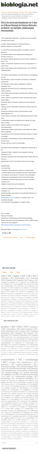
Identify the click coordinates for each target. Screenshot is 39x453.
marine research (32, 393)
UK (29, 276)
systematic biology (16, 433)
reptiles (17, 397)
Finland (7, 284)
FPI (27, 350)
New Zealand (15, 288)
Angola (19, 310)
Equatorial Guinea (30, 303)
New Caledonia (27, 301)
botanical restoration (7, 431)
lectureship (8, 341)
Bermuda (4, 308)
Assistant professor (23, 337)
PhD (26, 12)
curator (21, 346)
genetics (34, 368)
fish (8, 376)
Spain (30, 12)
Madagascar (25, 295)
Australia (34, 278)
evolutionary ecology (24, 376)
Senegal (28, 297)
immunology (5, 416)
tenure (31, 333)
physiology (34, 410)
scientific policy (6, 420)
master (35, 335)
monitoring (6, 378)
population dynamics (12, 403)
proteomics (4, 433)
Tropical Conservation (20, 422)
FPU (5, 352)
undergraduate (6, 343)
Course (22, 331)
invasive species (17, 393)
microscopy (27, 437)
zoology (22, 406)
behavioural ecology (30, 374)
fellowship (4, 344)
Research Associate (21, 341)
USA (3, 276)
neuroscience (30, 405)
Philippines (4, 305)
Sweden (20, 280)
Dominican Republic (17, 303)
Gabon (33, 293)
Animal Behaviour (24, 365)
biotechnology (27, 397)
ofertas (21, 12)
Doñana (17, 301)
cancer (7, 386)
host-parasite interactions (26, 414)
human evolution (33, 423)
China (21, 291)
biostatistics (34, 384)
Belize (11, 301)
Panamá (4, 288)
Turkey (24, 306)
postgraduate (12, 354)
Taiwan (36, 312)
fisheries (32, 380)
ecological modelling (24, 378)
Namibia (33, 295)
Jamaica (8, 316)
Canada (9, 280)
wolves (33, 429)
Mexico (3, 291)
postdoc (5, 327)
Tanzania (12, 305)
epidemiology (7, 437)
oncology (33, 431)
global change (9, 418)
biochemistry (24, 388)
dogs (17, 431)
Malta (13, 316)
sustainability (34, 386)
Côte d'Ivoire (26, 310)
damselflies (35, 435)
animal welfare (33, 406)
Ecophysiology (5, 422)
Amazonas (4, 297)
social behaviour (9, 414)
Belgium (8, 290)
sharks (36, 412)
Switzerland (20, 278)
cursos (36, 337)
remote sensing (29, 399)
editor (11, 352)
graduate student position (22, 352)
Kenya (3, 293)
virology (6, 425)
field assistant (27, 329)
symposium (34, 350)
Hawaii (12, 291)
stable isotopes (26, 425)
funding (18, 333)
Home (4, 12)
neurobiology (30, 418)
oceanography (15, 399)
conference (9, 337)
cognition (18, 395)
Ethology (27, 433)
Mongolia (33, 310)
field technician (7, 331)
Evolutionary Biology (18, 368)
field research (33, 339)
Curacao (13, 314)
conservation (8, 359)
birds (3, 368)
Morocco (4, 310)
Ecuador (35, 288)
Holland (17, 306)
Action (7, 412)
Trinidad (35, 297)
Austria (12, 282)
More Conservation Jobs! (11, 321)
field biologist (21, 339)
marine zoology (17, 437)
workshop (13, 348)
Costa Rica (22, 282)
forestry (12, 380)
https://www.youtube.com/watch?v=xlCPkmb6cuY (16, 225)
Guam (33, 308)
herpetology (29, 408)
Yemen (24, 316)
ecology (12, 362)
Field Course (9, 339)
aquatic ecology (10, 388)
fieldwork (18, 343)
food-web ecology (14, 435)
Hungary (14, 299)
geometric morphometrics (21, 427)
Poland (26, 288)
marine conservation (30, 371)
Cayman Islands (31, 305)
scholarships (30, 343)
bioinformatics (11, 371)
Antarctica (31, 291)
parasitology (11, 423)
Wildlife (8, 374)
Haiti (32, 314)
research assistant (20, 335)
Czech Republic (18, 284)
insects (7, 391)
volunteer (34, 327)
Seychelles (4, 295)
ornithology (32, 359)
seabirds (13, 406)
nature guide (34, 344)
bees (20, 418)
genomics (5, 365)
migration (27, 412)
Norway (21, 286)
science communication (9, 401)
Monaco (18, 316)
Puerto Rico (32, 299)
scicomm (5, 335)
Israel (26, 293)
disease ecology (29, 403)
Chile (11, 295)
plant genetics (21, 423)
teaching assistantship (32, 354)
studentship (21, 354)
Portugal (4, 282)
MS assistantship (25, 348)
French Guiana (24, 308)
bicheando (10, 438)
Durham (20, 314)
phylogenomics (22, 410)
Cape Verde (6, 314)
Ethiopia (26, 314)
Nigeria (3, 312)
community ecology (31, 395)
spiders (26, 429)
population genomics (19, 416)
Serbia (8, 312)
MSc (33, 341)
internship (11, 329)
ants (33, 420)
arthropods (16, 412)
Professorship (9, 346)
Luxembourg (23, 299)
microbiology (21, 382)
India (17, 295)
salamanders (26, 435)
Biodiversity (27, 362)
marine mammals (31, 372)
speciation (15, 425)
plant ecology (33, 382)
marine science (10, 384)
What (18, 272)
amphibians (27, 390)
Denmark (31, 286)
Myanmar (12, 310)
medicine (7, 397)
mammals (22, 380)
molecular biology (13, 12)
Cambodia (13, 308)
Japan (10, 293)
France (31, 280)
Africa (29, 284)
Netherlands (9, 286)
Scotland (32, 290)
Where (5, 272)
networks (25, 431)
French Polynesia (6, 306)
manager (4, 348)
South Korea (15, 312)
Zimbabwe (30, 316)
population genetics (19, 386)
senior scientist (19, 350)
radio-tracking (16, 429)
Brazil (16, 290)
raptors (3, 406)
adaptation (34, 401)
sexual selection (21, 420)
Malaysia (20, 297)
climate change (27, 366)
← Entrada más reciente (9, 237)
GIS (17, 374)
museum (8, 395)
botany (3, 380)
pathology (17, 438)
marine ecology (12, 372)
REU (10, 350)
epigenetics (5, 405)
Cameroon (21, 305)
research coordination (19, 344)
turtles (23, 391)
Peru (23, 290)
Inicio (21, 237)
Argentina (6, 299)
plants (15, 391)
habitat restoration (7, 382)
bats (36, 390)
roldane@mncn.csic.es (8, 197)
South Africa (34, 282)
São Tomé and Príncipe (26, 312)
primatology (23, 384)
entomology (15, 390)
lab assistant (31, 346)
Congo (12, 297)
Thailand (3, 301)
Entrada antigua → (31, 237)
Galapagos (18, 293)
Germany (5, 278)
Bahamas (33, 306)
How (11, 272)
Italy (36, 284)
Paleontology (34, 416)
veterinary (24, 401)
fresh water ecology (13, 408)
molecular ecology (7, 410)
